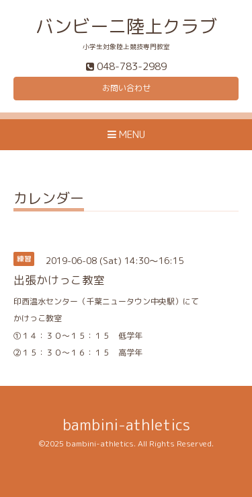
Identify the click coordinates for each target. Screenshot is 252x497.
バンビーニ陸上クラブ (126, 26)
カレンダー (48, 199)
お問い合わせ (126, 88)
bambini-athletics (126, 424)
